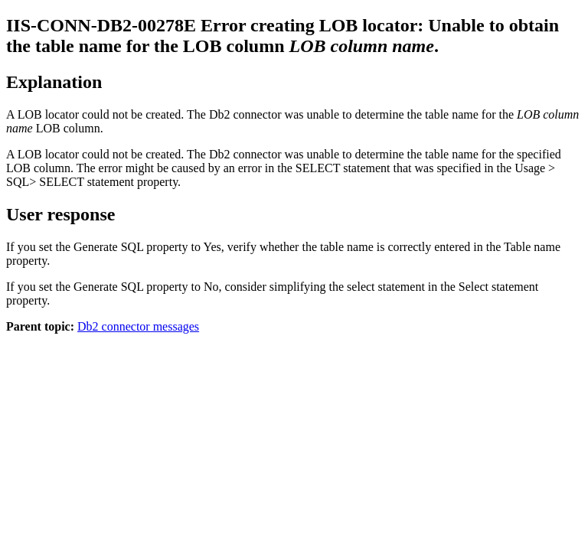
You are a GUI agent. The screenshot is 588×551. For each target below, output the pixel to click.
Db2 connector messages (138, 326)
